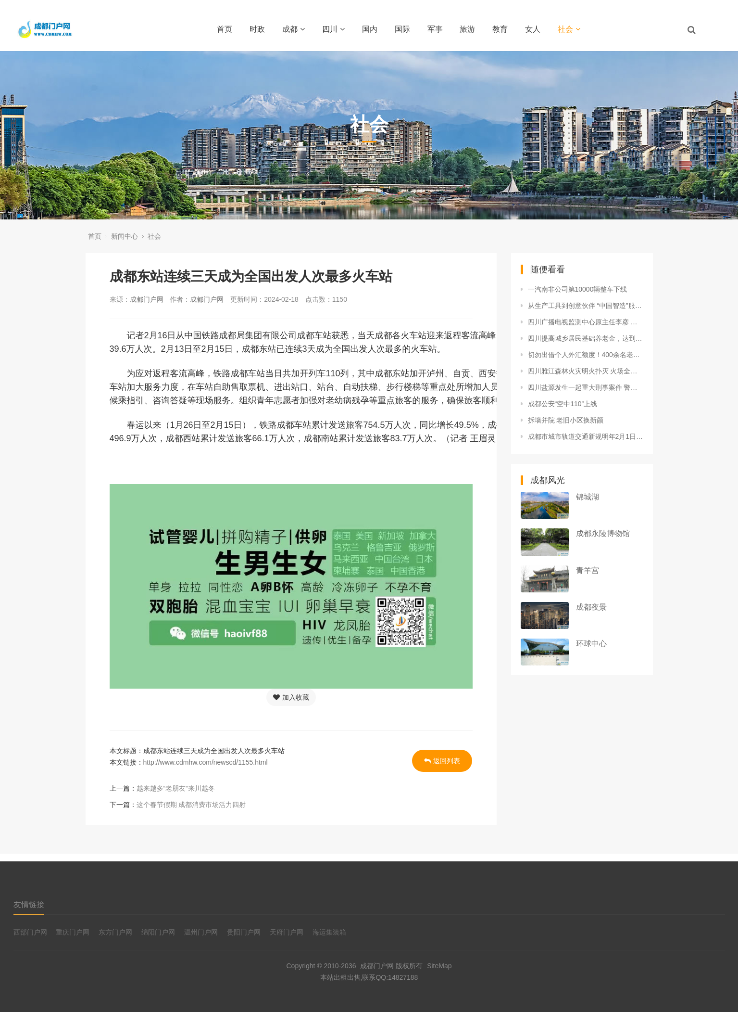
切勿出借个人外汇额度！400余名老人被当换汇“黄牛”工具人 (585, 355)
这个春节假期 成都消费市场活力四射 (191, 804)
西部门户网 (30, 932)
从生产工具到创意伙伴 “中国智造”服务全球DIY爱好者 (585, 305)
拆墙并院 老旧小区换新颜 (566, 420)
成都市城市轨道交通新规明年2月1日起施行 (585, 436)
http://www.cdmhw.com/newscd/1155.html (205, 762)
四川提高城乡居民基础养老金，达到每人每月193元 (585, 338)
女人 (532, 29)
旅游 (467, 29)
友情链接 (28, 904)
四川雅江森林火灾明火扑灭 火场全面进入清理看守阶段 (585, 371)
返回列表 (442, 761)
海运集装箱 (329, 932)
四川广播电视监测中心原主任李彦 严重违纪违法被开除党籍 (585, 322)
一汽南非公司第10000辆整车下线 (577, 289)
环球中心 (591, 644)
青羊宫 (587, 570)
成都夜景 (591, 607)
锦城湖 (587, 497)
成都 (293, 29)
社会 (569, 29)
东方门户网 (115, 932)
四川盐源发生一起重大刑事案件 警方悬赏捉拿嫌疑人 (585, 387)
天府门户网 (286, 932)
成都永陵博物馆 (603, 533)
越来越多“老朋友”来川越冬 (176, 788)
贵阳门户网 (244, 932)
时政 (257, 29)
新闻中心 (124, 236)
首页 (224, 29)
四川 (333, 29)
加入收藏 (291, 697)
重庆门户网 (72, 932)
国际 (402, 29)
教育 (500, 29)
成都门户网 (146, 299)
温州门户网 (201, 932)
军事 (435, 29)
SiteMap (439, 966)
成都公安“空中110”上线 (563, 404)
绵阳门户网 (158, 932)
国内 (369, 29)
